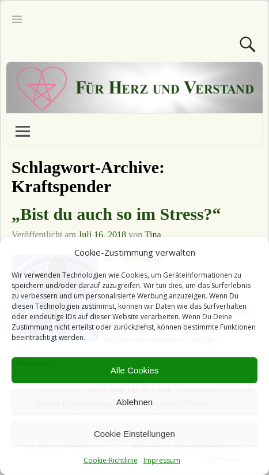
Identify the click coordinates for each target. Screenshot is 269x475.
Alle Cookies (134, 370)
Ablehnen (134, 402)
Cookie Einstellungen (134, 434)
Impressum (161, 460)
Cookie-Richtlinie (111, 460)
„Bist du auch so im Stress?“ (116, 213)
